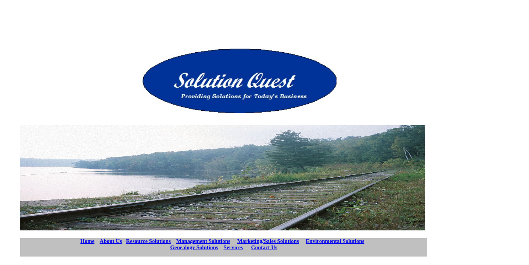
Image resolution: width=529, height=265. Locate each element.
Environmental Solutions (335, 241)
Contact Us (264, 247)
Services (233, 247)
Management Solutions (203, 241)
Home (87, 241)
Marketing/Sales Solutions (268, 241)
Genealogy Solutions (194, 247)
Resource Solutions (148, 241)
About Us (111, 241)
